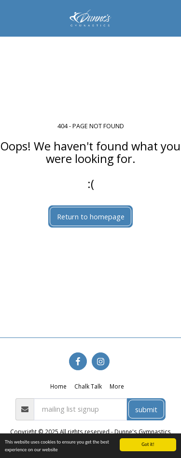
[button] (10, 17)
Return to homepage (91, 216)
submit (146, 409)
